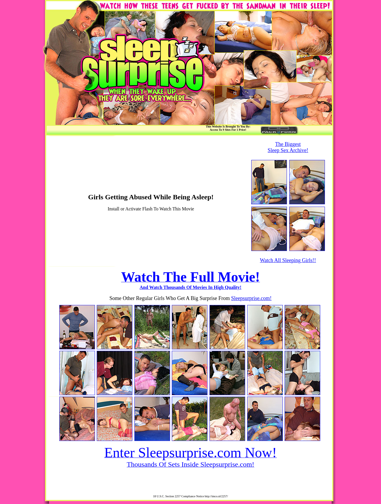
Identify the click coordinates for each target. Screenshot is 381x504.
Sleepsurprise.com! (251, 298)
